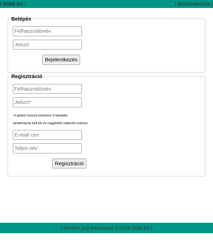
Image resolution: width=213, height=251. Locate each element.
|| (13, 4)
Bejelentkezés (194, 4)
